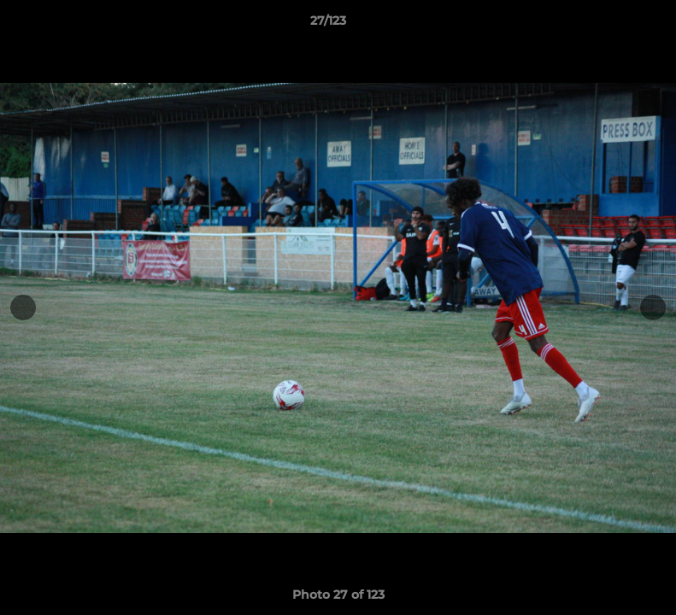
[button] (604, 24)
